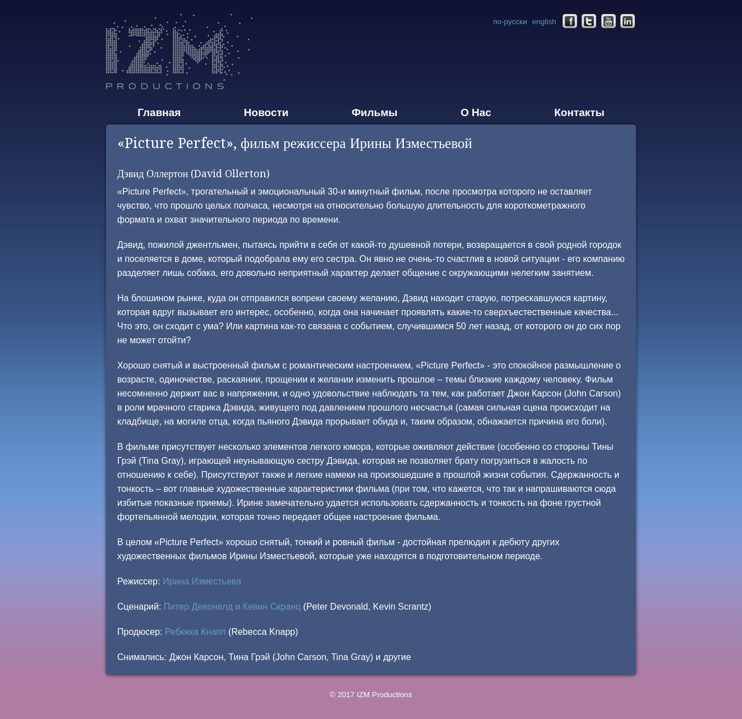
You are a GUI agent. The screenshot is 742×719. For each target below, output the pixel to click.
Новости (266, 112)
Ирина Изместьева (202, 581)
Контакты (579, 112)
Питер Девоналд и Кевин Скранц (232, 606)
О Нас (475, 112)
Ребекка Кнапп (195, 632)
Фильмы (375, 112)
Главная (159, 112)
